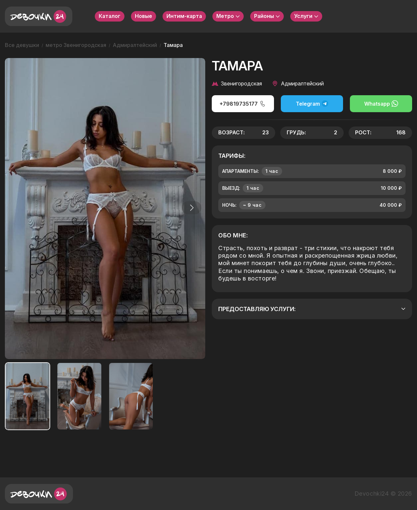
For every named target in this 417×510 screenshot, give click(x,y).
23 (265, 132)
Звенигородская (237, 83)
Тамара (173, 45)
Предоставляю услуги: (312, 309)
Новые (143, 16)
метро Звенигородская (76, 45)
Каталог (110, 16)
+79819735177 (243, 103)
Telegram (312, 103)
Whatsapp (381, 103)
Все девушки (22, 45)
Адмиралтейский (135, 45)
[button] (190, 207)
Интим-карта (184, 16)
